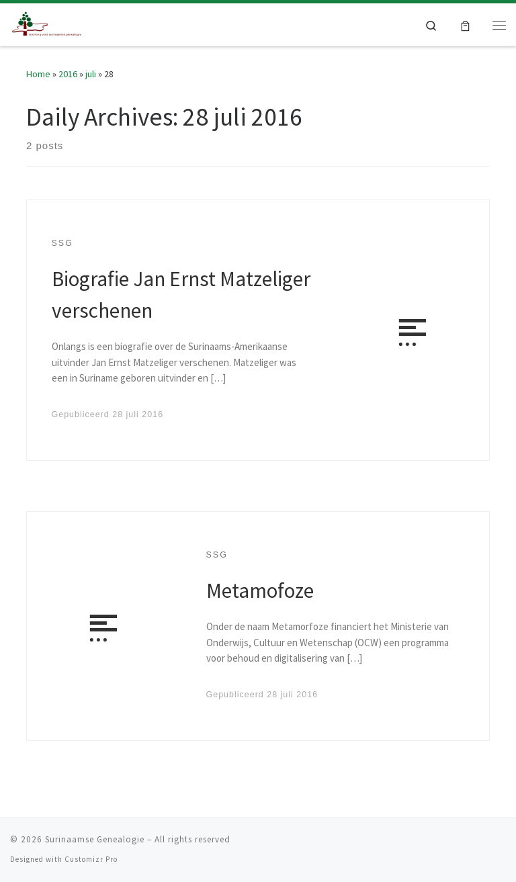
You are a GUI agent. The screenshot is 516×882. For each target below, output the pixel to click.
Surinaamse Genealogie (94, 839)
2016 (67, 74)
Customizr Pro (91, 859)
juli (90, 74)
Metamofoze (260, 590)
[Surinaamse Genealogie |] (48, 22)
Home (38, 74)
